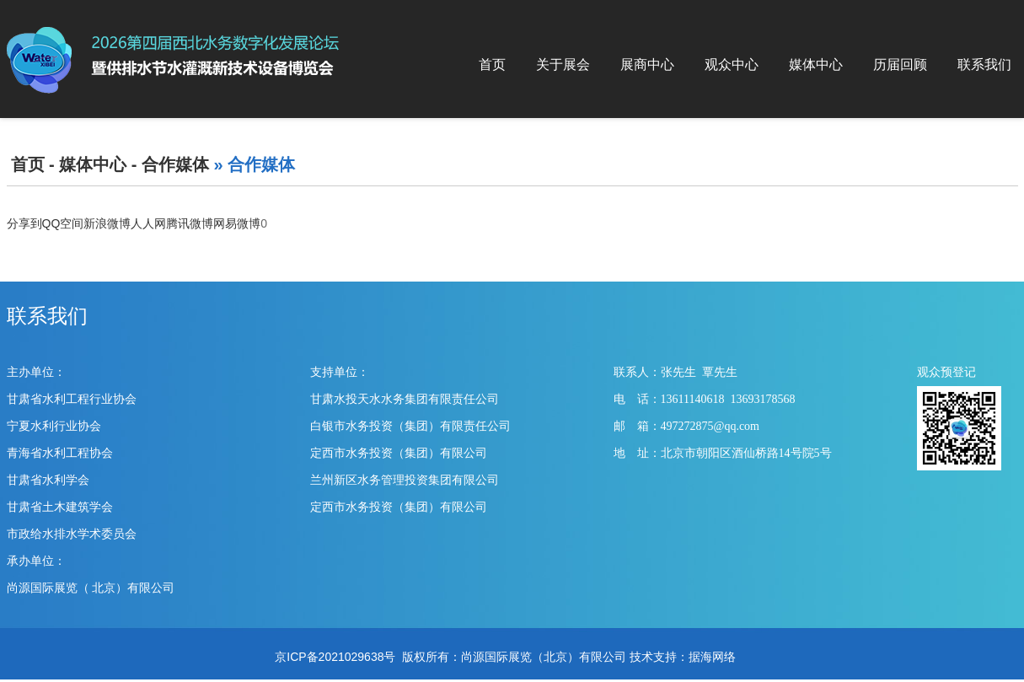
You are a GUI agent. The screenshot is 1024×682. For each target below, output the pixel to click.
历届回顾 (900, 64)
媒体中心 (816, 64)
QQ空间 (63, 223)
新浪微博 (107, 223)
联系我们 (984, 64)
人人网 (148, 223)
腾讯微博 (189, 223)
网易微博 (236, 223)
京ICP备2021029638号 (335, 656)
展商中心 (647, 64)
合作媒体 (175, 164)
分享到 (24, 223)
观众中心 (732, 64)
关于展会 (563, 64)
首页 (492, 64)
